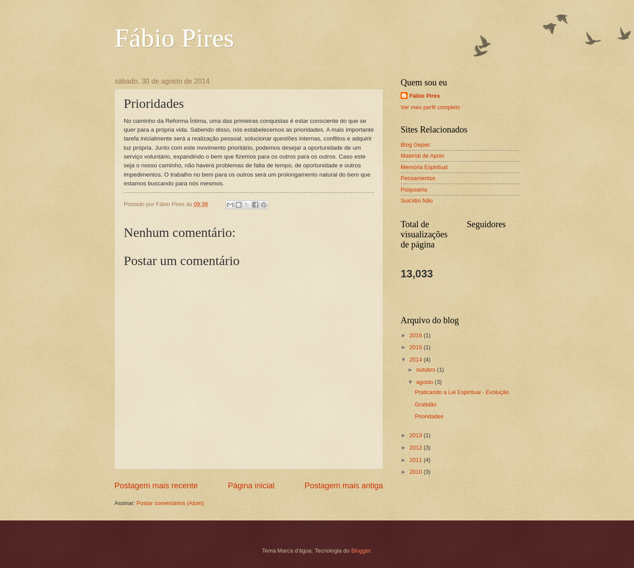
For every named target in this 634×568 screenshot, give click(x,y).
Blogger (361, 550)
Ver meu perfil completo (430, 107)
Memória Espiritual (424, 167)
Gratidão (425, 404)
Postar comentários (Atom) (170, 503)
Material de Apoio (423, 155)
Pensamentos (418, 178)
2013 (416, 435)
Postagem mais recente (156, 485)
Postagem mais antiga (344, 485)
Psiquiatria (414, 189)
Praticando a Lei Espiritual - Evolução (462, 392)
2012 (416, 447)
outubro (426, 369)
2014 (416, 359)
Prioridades (429, 416)
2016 (416, 335)
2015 (416, 347)
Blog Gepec (415, 144)
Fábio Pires (174, 37)
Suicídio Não (417, 200)
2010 (416, 471)
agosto (425, 382)
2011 (416, 460)
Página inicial (251, 485)
